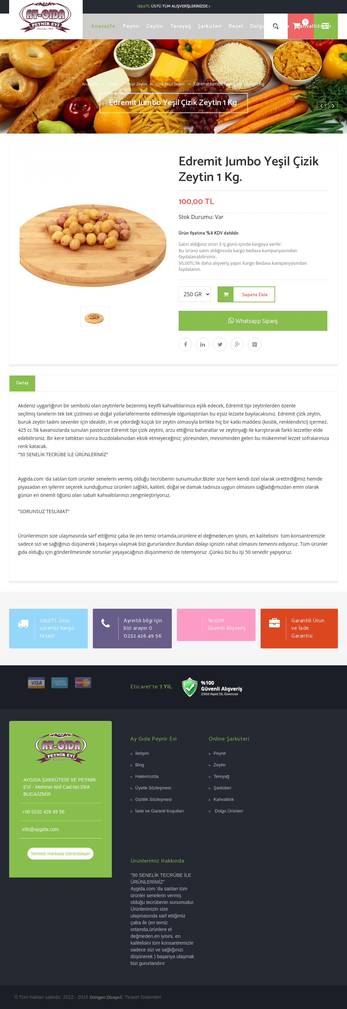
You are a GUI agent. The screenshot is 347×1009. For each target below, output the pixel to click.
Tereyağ (221, 776)
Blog (139, 764)
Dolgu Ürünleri (228, 810)
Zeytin (112, 84)
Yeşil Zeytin (137, 84)
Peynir (219, 753)
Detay (22, 383)
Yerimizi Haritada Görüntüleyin (60, 853)
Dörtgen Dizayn (105, 997)
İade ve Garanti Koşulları (159, 810)
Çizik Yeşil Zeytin (170, 84)
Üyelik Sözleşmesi (153, 787)
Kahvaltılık (223, 799)
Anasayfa (90, 84)
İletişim (142, 753)
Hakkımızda (147, 776)
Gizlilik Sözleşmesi (153, 799)
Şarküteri (222, 787)
